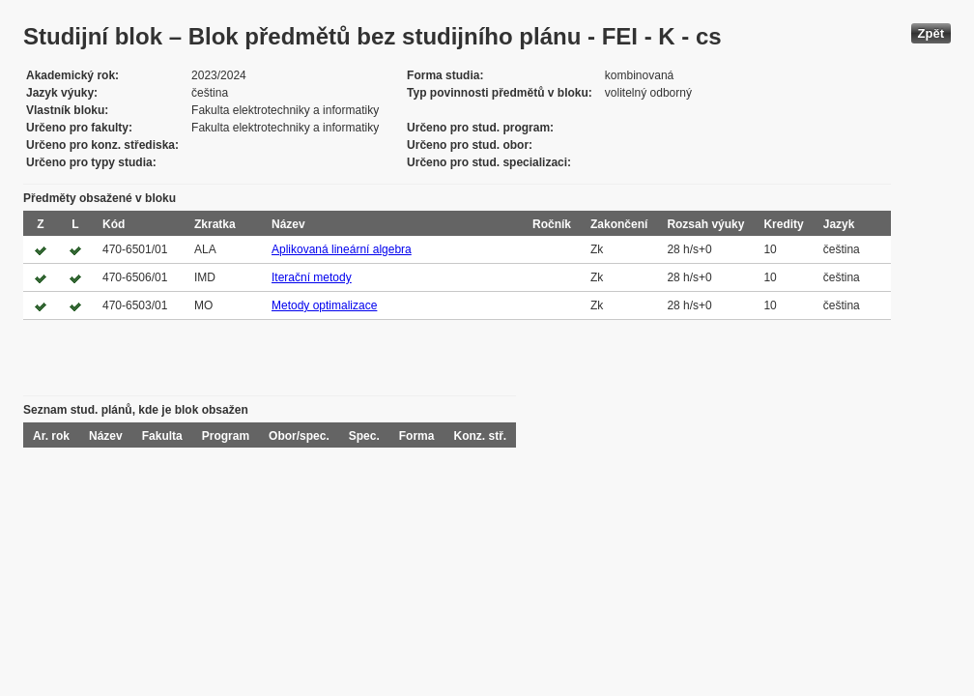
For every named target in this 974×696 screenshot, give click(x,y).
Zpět (931, 33)
